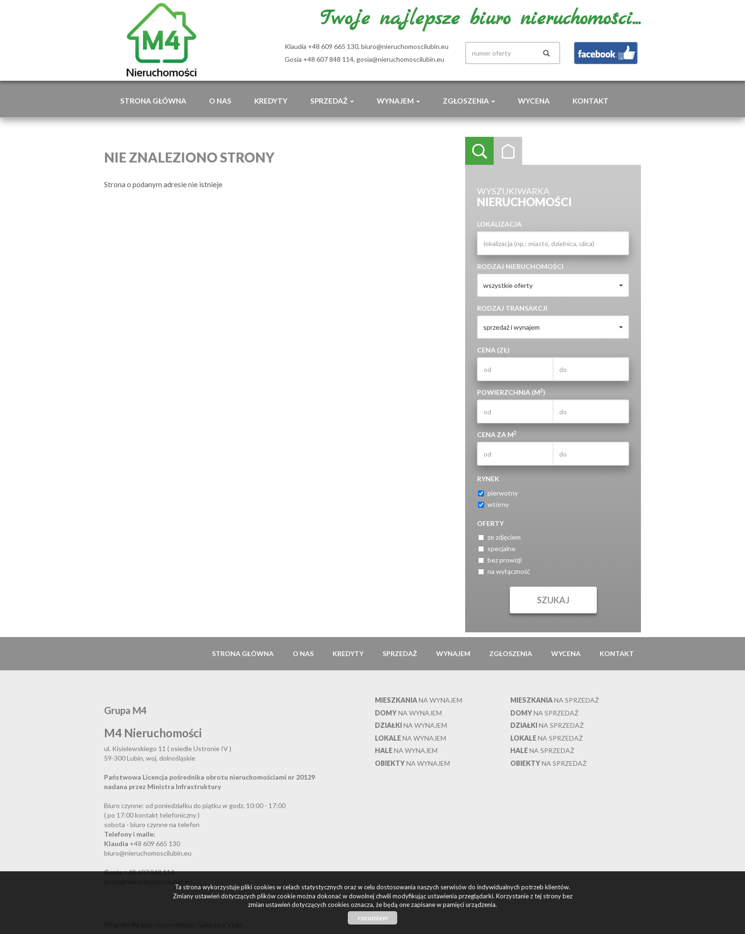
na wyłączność (504, 571)
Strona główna (153, 100)
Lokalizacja (499, 224)
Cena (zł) (493, 350)
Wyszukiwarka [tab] (479, 151)
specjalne (497, 548)
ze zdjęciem (499, 537)
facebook (606, 53)
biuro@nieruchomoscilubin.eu (405, 46)
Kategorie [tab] (508, 151)
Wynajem (453, 653)
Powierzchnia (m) (511, 392)
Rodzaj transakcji (512, 308)
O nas (220, 100)
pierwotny (498, 493)
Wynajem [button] (398, 100)
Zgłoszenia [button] (469, 100)
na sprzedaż (554, 700)
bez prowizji (500, 560)
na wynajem (418, 700)
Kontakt (591, 100)
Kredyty (270, 100)
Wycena (534, 100)
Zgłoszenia (510, 653)
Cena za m (496, 434)
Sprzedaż (399, 653)
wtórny (493, 504)
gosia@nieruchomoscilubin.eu (400, 59)
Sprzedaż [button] (332, 100)
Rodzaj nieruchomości (520, 266)
